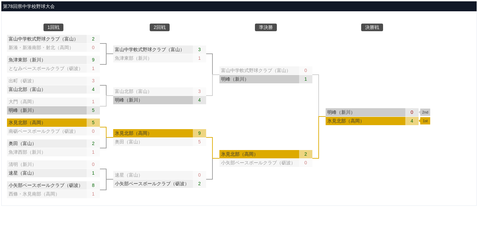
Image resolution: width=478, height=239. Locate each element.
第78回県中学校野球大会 (29, 6)
